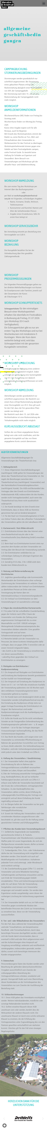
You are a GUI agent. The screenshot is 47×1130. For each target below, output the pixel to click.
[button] (44, 3)
